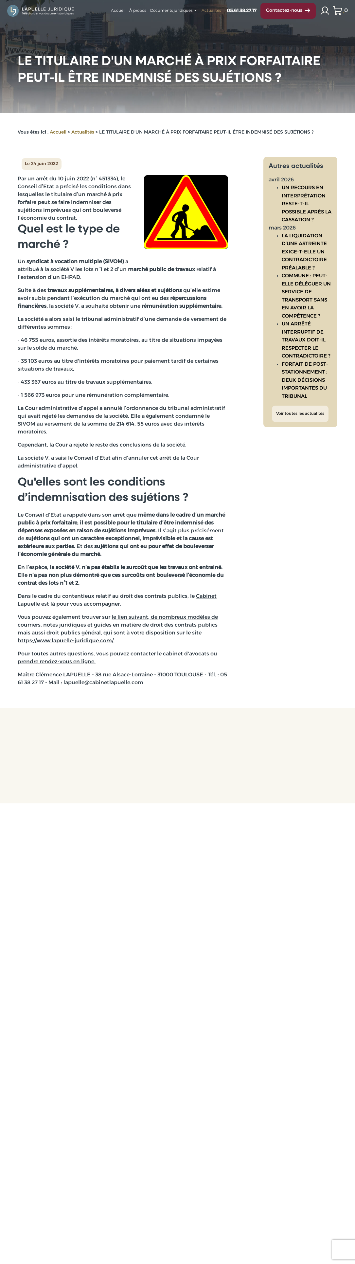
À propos (137, 11)
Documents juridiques (171, 11)
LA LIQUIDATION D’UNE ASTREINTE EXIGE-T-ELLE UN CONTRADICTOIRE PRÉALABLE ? (304, 247)
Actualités (211, 11)
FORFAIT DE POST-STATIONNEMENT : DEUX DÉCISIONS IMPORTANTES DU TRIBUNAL (305, 375)
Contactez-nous (288, 10)
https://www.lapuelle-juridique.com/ (66, 641)
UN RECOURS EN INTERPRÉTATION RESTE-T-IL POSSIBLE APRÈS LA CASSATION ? (306, 198)
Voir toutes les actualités (300, 409)
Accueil (118, 11)
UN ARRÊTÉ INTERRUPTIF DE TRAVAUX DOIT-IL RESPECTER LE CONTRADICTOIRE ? (306, 335)
